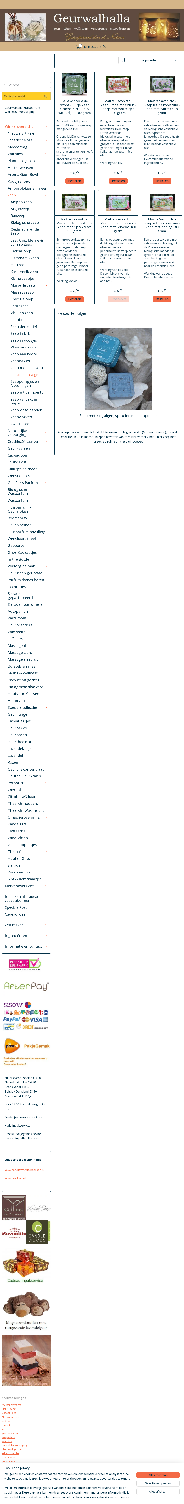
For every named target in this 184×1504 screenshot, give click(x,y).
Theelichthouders (23, 803)
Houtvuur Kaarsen (23, 693)
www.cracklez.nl (15, 1178)
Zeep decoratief (24, 326)
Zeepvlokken (21, 416)
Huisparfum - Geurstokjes (19, 509)
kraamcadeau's (10, 1469)
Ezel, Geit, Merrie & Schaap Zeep (27, 242)
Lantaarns (16, 831)
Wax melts (16, 631)
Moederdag (17, 147)
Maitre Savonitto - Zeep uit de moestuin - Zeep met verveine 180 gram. (118, 225)
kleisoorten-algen (26, 374)
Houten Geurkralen (24, 776)
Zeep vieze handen (26, 410)
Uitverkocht (118, 299)
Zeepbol (17, 319)
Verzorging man (28, 566)
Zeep (28, 195)
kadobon (7, 1421)
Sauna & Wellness (23, 673)
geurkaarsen (9, 1461)
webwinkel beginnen (117, 1497)
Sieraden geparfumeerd (20, 595)
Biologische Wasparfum (18, 491)
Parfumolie (17, 618)
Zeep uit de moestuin (29, 392)
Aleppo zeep (21, 201)
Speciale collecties (28, 707)
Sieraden (15, 865)
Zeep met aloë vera (27, 367)
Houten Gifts (19, 858)
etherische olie (10, 1453)
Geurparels (17, 734)
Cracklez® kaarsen (28, 441)
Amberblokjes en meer (27, 188)
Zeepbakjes (20, 360)
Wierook (15, 789)
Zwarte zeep (21, 423)
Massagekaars (20, 652)
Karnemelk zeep (24, 271)
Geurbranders (20, 625)
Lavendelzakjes (20, 748)
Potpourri (28, 782)
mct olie (6, 1425)
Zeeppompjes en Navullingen (25, 383)
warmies (7, 1441)
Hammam (16, 700)
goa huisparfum (11, 1433)
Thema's (28, 851)
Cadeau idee (15, 914)
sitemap (95, 1497)
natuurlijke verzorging (14, 1445)
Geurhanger (18, 714)
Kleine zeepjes (23, 278)
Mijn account (95, 46)
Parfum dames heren (26, 579)
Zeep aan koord (24, 354)
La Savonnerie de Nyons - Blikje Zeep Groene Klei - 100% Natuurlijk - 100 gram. (74, 107)
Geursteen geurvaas (28, 573)
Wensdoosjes (19, 475)
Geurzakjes (17, 728)
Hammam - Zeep (25, 257)
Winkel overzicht (26, 126)
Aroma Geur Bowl (23, 174)
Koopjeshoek (19, 181)
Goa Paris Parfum (28, 482)
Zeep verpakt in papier (24, 401)
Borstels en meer (22, 666)
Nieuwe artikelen (22, 133)
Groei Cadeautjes (22, 552)
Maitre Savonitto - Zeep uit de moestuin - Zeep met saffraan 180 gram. (162, 107)
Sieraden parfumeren (26, 604)
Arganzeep (20, 208)
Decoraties (17, 586)
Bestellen (74, 181)
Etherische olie (28, 140)
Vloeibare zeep (23, 347)
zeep (4, 1429)
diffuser (6, 1477)
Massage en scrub (23, 659)
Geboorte (16, 545)
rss (103, 1497)
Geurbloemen (20, 524)
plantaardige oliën (12, 1449)
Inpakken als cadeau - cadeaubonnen (23, 898)
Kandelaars (17, 824)
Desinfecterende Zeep (25, 231)
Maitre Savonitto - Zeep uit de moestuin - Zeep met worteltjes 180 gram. (118, 107)
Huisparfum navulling (26, 531)
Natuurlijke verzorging (28, 432)
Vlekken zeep (22, 312)
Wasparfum (18, 500)
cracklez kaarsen (11, 1465)
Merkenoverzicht (26, 885)
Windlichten (18, 837)
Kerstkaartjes (19, 872)
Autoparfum (18, 611)
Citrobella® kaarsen (25, 796)
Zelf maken (26, 924)
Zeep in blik (20, 333)
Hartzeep (18, 264)
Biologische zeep (25, 222)
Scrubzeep (20, 306)
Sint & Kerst (9, 1409)
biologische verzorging (15, 1473)
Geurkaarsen (19, 448)
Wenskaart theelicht (25, 538)
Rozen (13, 762)
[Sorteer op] (148, 60)
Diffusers (15, 638)
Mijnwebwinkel (148, 1497)
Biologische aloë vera (25, 686)
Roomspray (17, 518)
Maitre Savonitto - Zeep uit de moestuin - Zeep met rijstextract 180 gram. (74, 225)
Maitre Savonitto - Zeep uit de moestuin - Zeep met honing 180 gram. (162, 225)
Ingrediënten (26, 935)
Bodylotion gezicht (23, 679)
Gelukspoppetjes (22, 844)
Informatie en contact (26, 946)
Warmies (28, 153)
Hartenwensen (20, 167)
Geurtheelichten (22, 741)
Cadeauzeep (21, 251)
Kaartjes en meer (22, 468)
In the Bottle (18, 559)
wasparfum (8, 1437)
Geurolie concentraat (26, 769)
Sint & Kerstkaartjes (25, 879)
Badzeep (18, 215)
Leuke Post (17, 462)
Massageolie (18, 645)
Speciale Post (16, 907)
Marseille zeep (29, 285)
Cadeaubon (17, 455)
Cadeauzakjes (19, 721)
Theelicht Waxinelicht (26, 810)
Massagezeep (22, 292)
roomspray (8, 1457)
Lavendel (15, 755)
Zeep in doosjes (24, 340)
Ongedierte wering (28, 817)
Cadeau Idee (9, 1413)
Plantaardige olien (23, 160)
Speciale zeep (22, 299)
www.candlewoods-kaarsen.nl (24, 1170)
